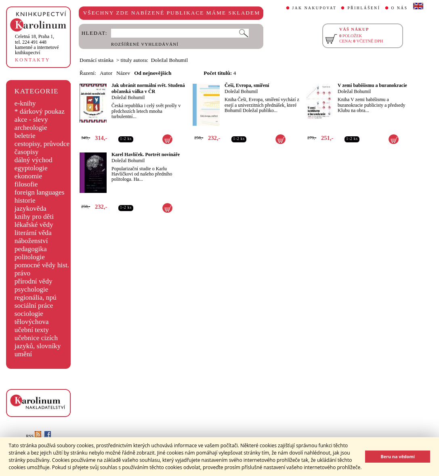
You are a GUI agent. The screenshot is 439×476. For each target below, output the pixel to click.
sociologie (29, 313)
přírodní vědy (34, 281)
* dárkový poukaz (40, 111)
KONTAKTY (32, 60)
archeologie (31, 127)
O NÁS (399, 8)
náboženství (31, 241)
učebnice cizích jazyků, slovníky (38, 342)
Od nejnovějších (152, 73)
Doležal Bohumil (128, 97)
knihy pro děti (34, 216)
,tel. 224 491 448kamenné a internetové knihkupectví (37, 44)
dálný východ (34, 160)
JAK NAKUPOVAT (314, 8)
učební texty (32, 330)
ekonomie (28, 176)
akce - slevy (31, 119)
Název (123, 73)
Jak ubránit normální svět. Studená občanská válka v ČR (148, 88)
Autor (106, 73)
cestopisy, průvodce (42, 144)
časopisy (27, 152)
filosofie (26, 184)
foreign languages (40, 192)
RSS (33, 436)
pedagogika (31, 249)
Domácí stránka (96, 60)
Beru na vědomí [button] (397, 456)
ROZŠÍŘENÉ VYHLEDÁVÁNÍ (145, 44)
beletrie (25, 136)
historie (25, 200)
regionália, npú (36, 297)
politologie (30, 257)
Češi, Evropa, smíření (247, 85)
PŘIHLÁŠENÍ (363, 8)
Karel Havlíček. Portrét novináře (145, 154)
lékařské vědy (34, 224)
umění (23, 354)
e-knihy (25, 103)
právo (22, 273)
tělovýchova (32, 322)
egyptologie (31, 168)
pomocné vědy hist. (42, 265)
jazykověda (30, 208)
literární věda (33, 233)
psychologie (31, 289)
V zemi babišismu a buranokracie (372, 85)
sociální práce (34, 305)
